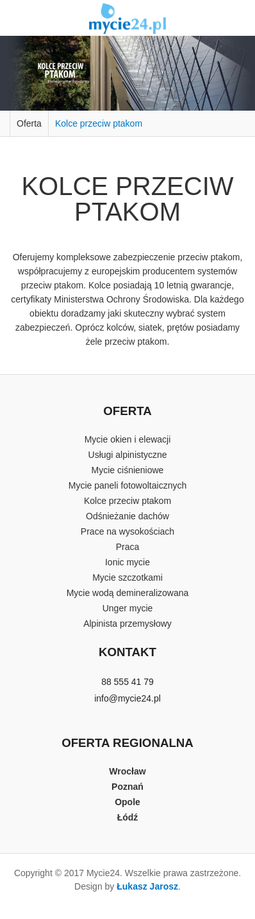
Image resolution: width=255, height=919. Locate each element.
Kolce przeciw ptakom (98, 123)
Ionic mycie (127, 562)
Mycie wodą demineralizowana (128, 593)
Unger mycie (128, 608)
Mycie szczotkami (127, 577)
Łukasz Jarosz (147, 886)
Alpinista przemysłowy (127, 623)
